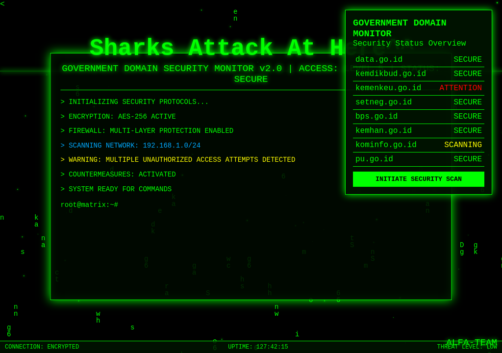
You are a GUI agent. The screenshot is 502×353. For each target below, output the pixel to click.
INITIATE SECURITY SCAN (419, 180)
